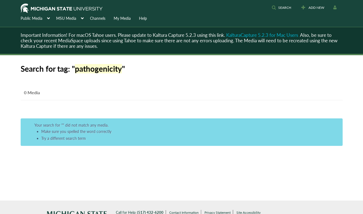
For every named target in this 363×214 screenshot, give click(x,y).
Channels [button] (97, 18)
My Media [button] (122, 18)
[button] (281, 8)
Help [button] (143, 18)
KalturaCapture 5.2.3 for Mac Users (262, 35)
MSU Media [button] (66, 18)
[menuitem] (38, 18)
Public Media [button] (31, 18)
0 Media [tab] (32, 92)
